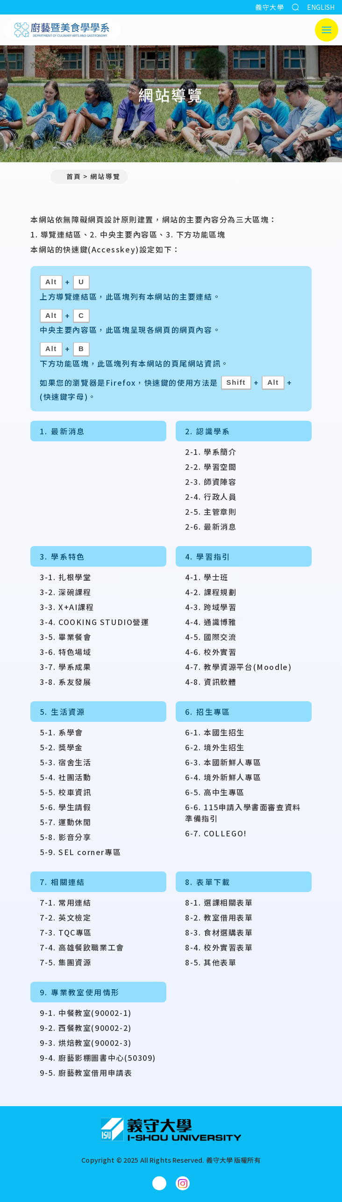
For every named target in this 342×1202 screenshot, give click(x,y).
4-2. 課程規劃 (210, 591)
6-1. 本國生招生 (215, 732)
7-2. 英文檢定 (65, 917)
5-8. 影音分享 (65, 836)
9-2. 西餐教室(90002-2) (86, 1027)
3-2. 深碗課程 (65, 591)
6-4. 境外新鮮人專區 (223, 777)
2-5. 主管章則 (210, 511)
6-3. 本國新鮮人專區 (223, 762)
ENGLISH (321, 7)
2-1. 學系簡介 (210, 451)
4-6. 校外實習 (210, 651)
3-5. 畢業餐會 (65, 636)
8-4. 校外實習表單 (219, 947)
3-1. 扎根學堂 (65, 577)
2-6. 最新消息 (210, 526)
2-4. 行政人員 (210, 496)
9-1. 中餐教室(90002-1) (86, 1012)
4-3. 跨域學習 (210, 606)
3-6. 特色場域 (65, 651)
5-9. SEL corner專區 (80, 851)
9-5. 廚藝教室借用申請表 (86, 1072)
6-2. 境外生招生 (215, 747)
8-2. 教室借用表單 (219, 917)
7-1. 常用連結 (65, 902)
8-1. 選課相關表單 (219, 902)
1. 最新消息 (63, 431)
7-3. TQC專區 (66, 932)
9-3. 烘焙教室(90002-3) (86, 1042)
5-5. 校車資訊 (65, 792)
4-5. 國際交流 (210, 636)
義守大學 (269, 7)
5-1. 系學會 (61, 732)
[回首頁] (171, 1129)
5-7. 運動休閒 (65, 822)
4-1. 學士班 (206, 577)
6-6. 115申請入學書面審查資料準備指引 (243, 812)
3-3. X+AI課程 (67, 606)
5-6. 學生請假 (65, 807)
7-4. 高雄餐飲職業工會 (82, 947)
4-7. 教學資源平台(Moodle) (238, 666)
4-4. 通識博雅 (210, 621)
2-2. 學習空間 (210, 466)
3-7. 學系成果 (65, 666)
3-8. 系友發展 (65, 681)
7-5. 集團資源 (65, 962)
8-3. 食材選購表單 (219, 932)
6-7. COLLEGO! (216, 833)
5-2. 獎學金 (61, 747)
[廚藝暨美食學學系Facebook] (159, 1183)
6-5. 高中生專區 (215, 792)
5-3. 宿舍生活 (65, 762)
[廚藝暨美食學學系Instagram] (183, 1183)
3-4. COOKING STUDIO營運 (95, 621)
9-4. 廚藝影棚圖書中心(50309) (98, 1057)
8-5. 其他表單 (210, 962)
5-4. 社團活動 (65, 777)
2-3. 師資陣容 (210, 481)
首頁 (69, 176)
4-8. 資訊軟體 (210, 681)
